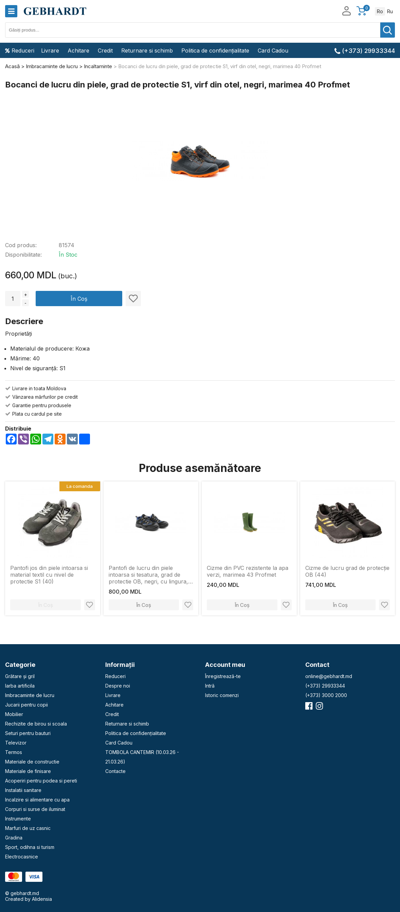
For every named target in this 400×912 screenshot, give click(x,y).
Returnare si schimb (147, 50)
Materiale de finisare (28, 771)
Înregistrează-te (223, 676)
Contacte (115, 771)
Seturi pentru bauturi (28, 733)
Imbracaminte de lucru (29, 695)
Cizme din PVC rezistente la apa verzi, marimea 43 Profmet (247, 571)
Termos (13, 752)
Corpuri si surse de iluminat (35, 809)
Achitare (78, 50)
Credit (105, 50)
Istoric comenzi (222, 695)
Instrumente (18, 818)
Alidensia (42, 899)
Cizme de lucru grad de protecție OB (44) (347, 571)
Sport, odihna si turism (29, 847)
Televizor (15, 743)
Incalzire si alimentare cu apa (37, 799)
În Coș (79, 298)
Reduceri (19, 50)
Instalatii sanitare (23, 790)
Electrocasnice (21, 856)
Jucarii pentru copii (26, 705)
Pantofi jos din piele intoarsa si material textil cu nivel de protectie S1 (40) (49, 574)
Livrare (50, 50)
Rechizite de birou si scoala (36, 724)
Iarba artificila (20, 686)
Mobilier (14, 714)
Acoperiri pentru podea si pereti (41, 781)
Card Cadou (273, 50)
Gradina (13, 837)
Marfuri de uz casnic (28, 828)
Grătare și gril (20, 676)
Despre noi (117, 686)
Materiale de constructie (32, 762)
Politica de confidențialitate (215, 50)
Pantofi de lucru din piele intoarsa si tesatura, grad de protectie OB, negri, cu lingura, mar (148, 574)
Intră (210, 686)
